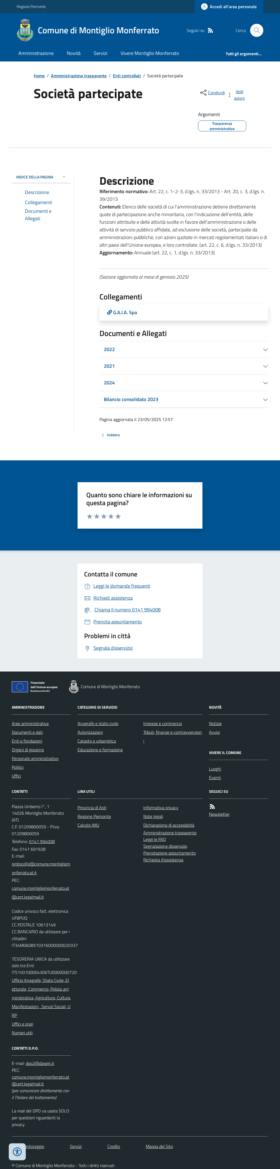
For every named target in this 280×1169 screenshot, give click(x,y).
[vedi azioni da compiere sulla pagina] (236, 94)
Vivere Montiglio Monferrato (150, 53)
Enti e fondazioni (27, 741)
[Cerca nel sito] (254, 30)
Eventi (215, 777)
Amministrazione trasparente (79, 75)
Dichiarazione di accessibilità (168, 825)
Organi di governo (28, 749)
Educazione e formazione (100, 749)
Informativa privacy (160, 807)
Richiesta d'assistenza (163, 859)
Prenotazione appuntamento (169, 853)
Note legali (153, 816)
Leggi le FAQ (154, 839)
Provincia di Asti (92, 807)
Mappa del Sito (159, 1146)
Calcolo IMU (88, 825)
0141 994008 (42, 841)
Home (39, 75)
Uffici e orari (22, 1024)
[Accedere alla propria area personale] (229, 6)
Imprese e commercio (162, 723)
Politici (18, 767)
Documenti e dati (27, 732)
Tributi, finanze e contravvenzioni (172, 736)
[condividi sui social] (212, 92)
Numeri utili (22, 1032)
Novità (74, 53)
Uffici (16, 776)
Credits (113, 1146)
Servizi (100, 53)
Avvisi (214, 732)
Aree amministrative (30, 723)
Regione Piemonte (31, 6)
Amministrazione (36, 53)
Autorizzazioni (90, 732)
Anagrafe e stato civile (98, 723)
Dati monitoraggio (28, 1146)
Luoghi (215, 768)
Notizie (215, 723)
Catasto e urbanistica (97, 741)
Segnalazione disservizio (165, 846)
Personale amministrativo (35, 758)
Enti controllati (127, 75)
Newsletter (219, 814)
